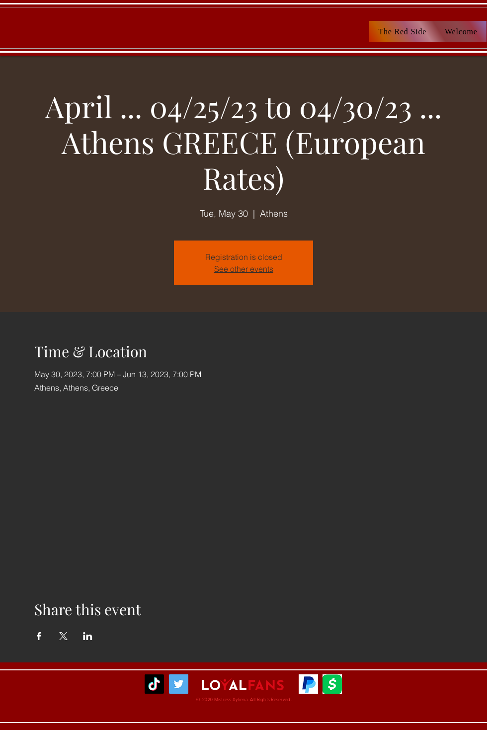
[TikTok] (154, 684)
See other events (243, 269)
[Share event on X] (63, 636)
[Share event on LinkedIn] (87, 636)
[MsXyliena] (178, 684)
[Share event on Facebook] (39, 636)
